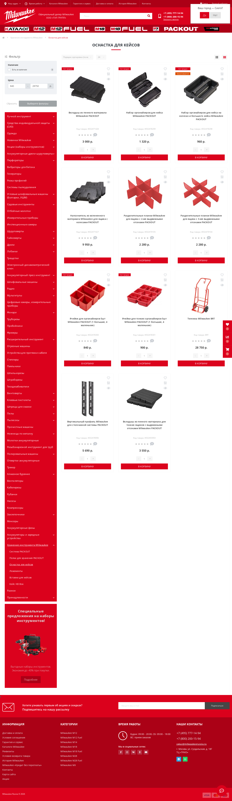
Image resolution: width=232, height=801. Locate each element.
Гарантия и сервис (82, 3)
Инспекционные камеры (22, 224)
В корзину (87, 157)
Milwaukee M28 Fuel (71, 760)
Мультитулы (14, 295)
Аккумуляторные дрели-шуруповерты (30, 153)
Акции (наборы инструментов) (25, 146)
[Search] (148, 16)
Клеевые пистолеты (19, 400)
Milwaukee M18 (68, 746)
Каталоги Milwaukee (58, 3)
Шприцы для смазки (19, 406)
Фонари (12, 312)
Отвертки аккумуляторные (23, 460)
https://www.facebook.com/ (121, 752)
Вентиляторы (15, 480)
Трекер (11, 467)
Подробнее (31, 679)
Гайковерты (14, 237)
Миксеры (12, 521)
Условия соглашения (13, 737)
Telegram (179, 759)
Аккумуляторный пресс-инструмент (28, 275)
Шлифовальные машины (22, 281)
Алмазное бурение (18, 474)
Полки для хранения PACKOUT (26, 558)
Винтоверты (14, 393)
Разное (11, 590)
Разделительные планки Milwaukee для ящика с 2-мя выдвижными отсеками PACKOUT (144, 219)
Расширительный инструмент (25, 339)
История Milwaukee (128, 3)
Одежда (11, 133)
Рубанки (12, 494)
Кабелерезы (14, 487)
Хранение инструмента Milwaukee (26, 37)
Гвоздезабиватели (18, 386)
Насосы (11, 500)
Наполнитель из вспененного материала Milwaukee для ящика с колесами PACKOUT (87, 219)
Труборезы (13, 319)
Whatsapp (185, 759)
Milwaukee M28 (68, 755)
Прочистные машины (20, 426)
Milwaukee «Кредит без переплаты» (22, 765)
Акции (5, 778)
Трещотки (13, 258)
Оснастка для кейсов (21, 564)
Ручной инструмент (19, 116)
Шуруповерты (15, 231)
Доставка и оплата (104, 3)
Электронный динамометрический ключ (28, 266)
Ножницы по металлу (20, 433)
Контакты (146, 3)
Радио (11, 288)
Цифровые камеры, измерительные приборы (28, 303)
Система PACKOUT (19, 551)
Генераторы (14, 173)
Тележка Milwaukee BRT (201, 318)
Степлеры (13, 359)
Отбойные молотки (19, 210)
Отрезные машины (18, 346)
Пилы (10, 413)
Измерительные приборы (22, 217)
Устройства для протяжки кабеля (27, 352)
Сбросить (12, 103)
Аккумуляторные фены (21, 527)
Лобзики (12, 251)
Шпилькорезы (15, 373)
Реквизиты (8, 751)
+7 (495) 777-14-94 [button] (189, 733)
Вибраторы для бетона (21, 167)
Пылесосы (13, 420)
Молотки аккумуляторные (23, 440)
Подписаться (217, 705)
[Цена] (17, 86)
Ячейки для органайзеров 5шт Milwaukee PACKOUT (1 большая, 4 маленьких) (87, 322)
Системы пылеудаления (21, 187)
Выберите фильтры (37, 103)
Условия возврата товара (16, 755)
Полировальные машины (22, 453)
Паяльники (14, 366)
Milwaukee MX (68, 765)
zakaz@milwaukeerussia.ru (191, 744)
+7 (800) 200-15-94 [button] (189, 738)
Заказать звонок (171, 19)
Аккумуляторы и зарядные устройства (23, 536)
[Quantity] (87, 149)
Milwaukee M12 (68, 732)
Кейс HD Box (16, 583)
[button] (227, 351)
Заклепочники (16, 514)
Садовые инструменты (20, 204)
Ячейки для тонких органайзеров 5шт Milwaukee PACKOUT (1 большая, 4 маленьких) (144, 322)
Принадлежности (17, 597)
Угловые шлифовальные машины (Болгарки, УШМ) (27, 195)
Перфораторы (15, 160)
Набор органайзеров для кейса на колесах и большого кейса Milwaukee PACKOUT (201, 116)
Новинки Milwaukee (19, 140)
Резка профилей (17, 180)
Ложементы (16, 571)
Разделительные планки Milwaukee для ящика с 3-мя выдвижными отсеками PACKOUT (201, 219)
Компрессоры (15, 507)
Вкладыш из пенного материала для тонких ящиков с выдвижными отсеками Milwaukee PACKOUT (144, 425)
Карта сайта (9, 774)
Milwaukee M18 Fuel (71, 751)
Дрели (11, 244)
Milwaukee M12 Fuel (71, 737)
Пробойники (15, 325)
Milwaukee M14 (68, 742)
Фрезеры (12, 332)
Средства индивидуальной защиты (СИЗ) (28, 124)
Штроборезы (14, 379)
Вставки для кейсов (20, 577)
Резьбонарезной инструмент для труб (30, 447)
